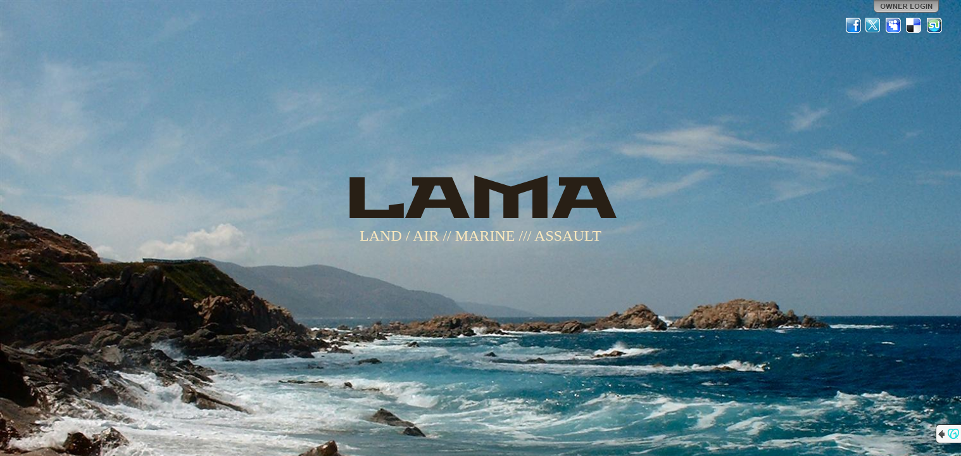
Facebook (853, 25)
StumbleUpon (934, 25)
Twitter (873, 25)
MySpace (894, 25)
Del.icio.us (914, 25)
